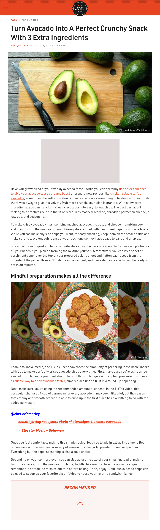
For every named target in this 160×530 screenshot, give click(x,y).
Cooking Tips (29, 20)
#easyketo (50, 421)
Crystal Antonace (23, 45)
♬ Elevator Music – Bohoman (41, 430)
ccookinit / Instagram (137, 357)
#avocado (113, 421)
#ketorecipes (79, 421)
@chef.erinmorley (25, 413)
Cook (14, 20)
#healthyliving (29, 421)
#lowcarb (97, 421)
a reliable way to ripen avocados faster (38, 381)
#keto (63, 421)
